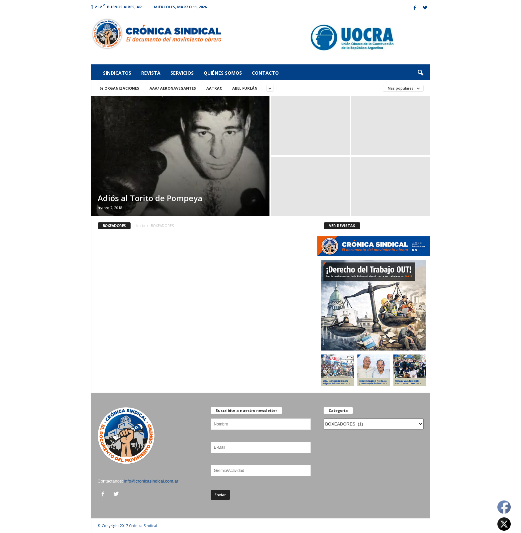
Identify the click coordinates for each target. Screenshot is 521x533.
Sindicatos (117, 73)
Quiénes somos (223, 73)
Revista (150, 73)
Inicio (140, 225)
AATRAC (214, 88)
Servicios (182, 73)
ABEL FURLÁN (245, 88)
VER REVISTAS (342, 225)
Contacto (265, 73)
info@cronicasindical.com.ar (151, 481)
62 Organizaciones (119, 88)
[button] (420, 73)
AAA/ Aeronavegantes (173, 88)
